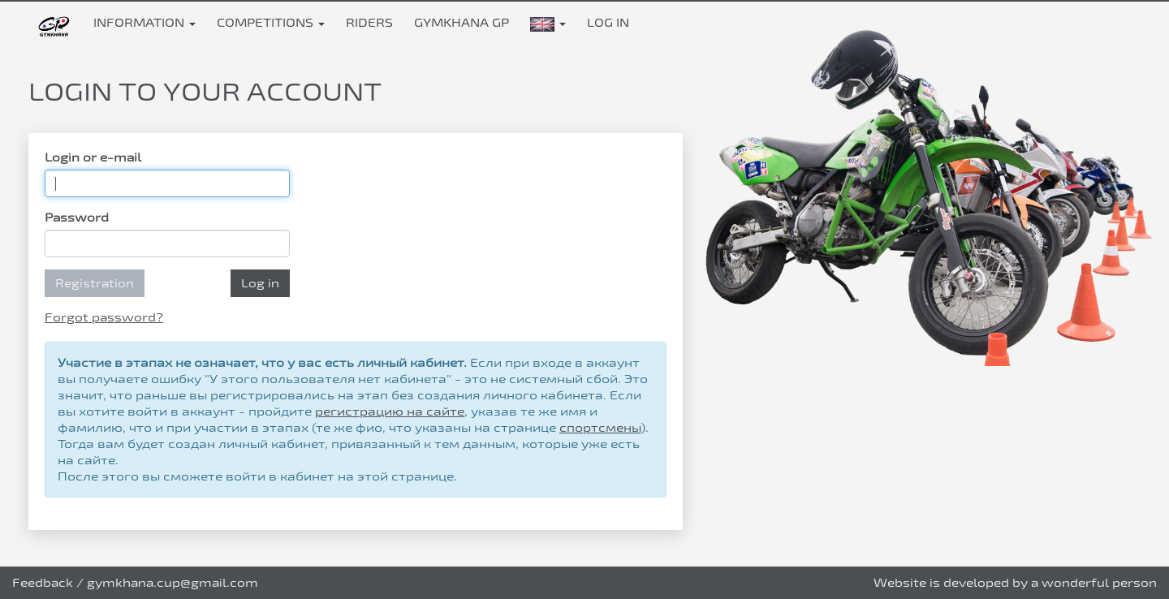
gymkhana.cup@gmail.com (172, 582)
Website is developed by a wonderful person (1015, 582)
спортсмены (600, 427)
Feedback (42, 582)
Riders (369, 22)
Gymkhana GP (461, 22)
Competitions (271, 22)
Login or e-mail (93, 157)
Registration (94, 283)
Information (144, 22)
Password (77, 217)
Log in (608, 22)
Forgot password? (104, 317)
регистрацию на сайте (389, 411)
